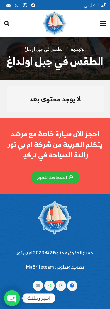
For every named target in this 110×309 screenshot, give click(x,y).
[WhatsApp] (17, 5)
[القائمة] (102, 23)
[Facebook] (33, 5)
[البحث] (7, 23)
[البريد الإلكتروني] (8, 5)
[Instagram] (25, 5)
